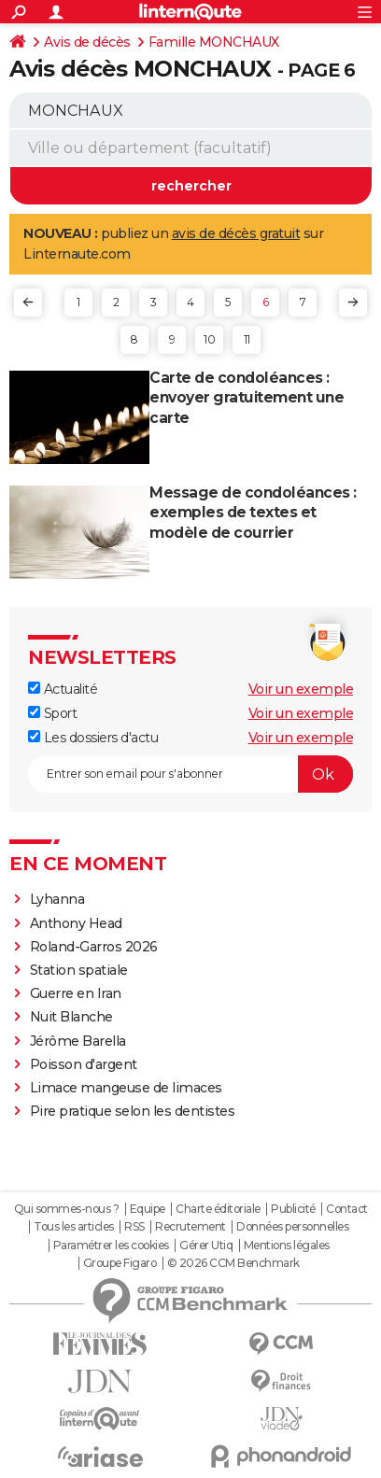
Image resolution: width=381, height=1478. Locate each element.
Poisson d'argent (83, 1064)
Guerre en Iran (75, 993)
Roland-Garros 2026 (94, 946)
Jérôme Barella (78, 1041)
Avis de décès (87, 42)
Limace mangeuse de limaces (126, 1087)
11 (247, 339)
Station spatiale (79, 970)
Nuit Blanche (71, 1016)
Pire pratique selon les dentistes (132, 1111)
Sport (52, 713)
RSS (134, 1226)
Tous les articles (74, 1226)
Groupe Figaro (120, 1263)
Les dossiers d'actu (93, 737)
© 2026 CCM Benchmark (233, 1263)
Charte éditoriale (218, 1209)
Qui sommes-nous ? (67, 1209)
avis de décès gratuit (236, 233)
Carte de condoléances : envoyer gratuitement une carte (246, 398)
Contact (347, 1209)
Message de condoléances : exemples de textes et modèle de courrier (253, 513)
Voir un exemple (301, 689)
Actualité (62, 689)
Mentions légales (287, 1245)
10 (209, 339)
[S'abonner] (190, 774)
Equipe (147, 1209)
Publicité (293, 1209)
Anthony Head (76, 923)
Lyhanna (57, 899)
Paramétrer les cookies (111, 1245)
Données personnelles (292, 1226)
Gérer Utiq (206, 1245)
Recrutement (190, 1226)
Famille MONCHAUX (213, 42)
